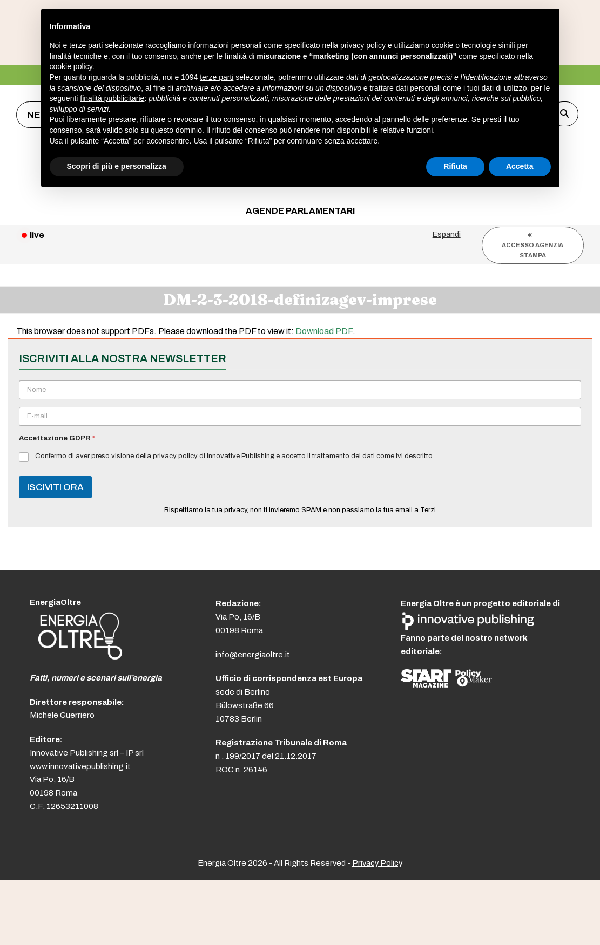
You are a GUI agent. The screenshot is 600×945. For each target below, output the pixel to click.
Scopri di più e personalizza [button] (116, 166)
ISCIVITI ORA (55, 487)
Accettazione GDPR (57, 438)
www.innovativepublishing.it (80, 766)
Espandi (447, 234)
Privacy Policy (377, 863)
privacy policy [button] (363, 45)
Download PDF (324, 331)
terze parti (216, 77)
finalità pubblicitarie (112, 98)
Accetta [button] (520, 166)
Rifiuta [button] (455, 166)
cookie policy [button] (71, 66)
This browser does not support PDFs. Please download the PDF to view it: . (185, 331)
